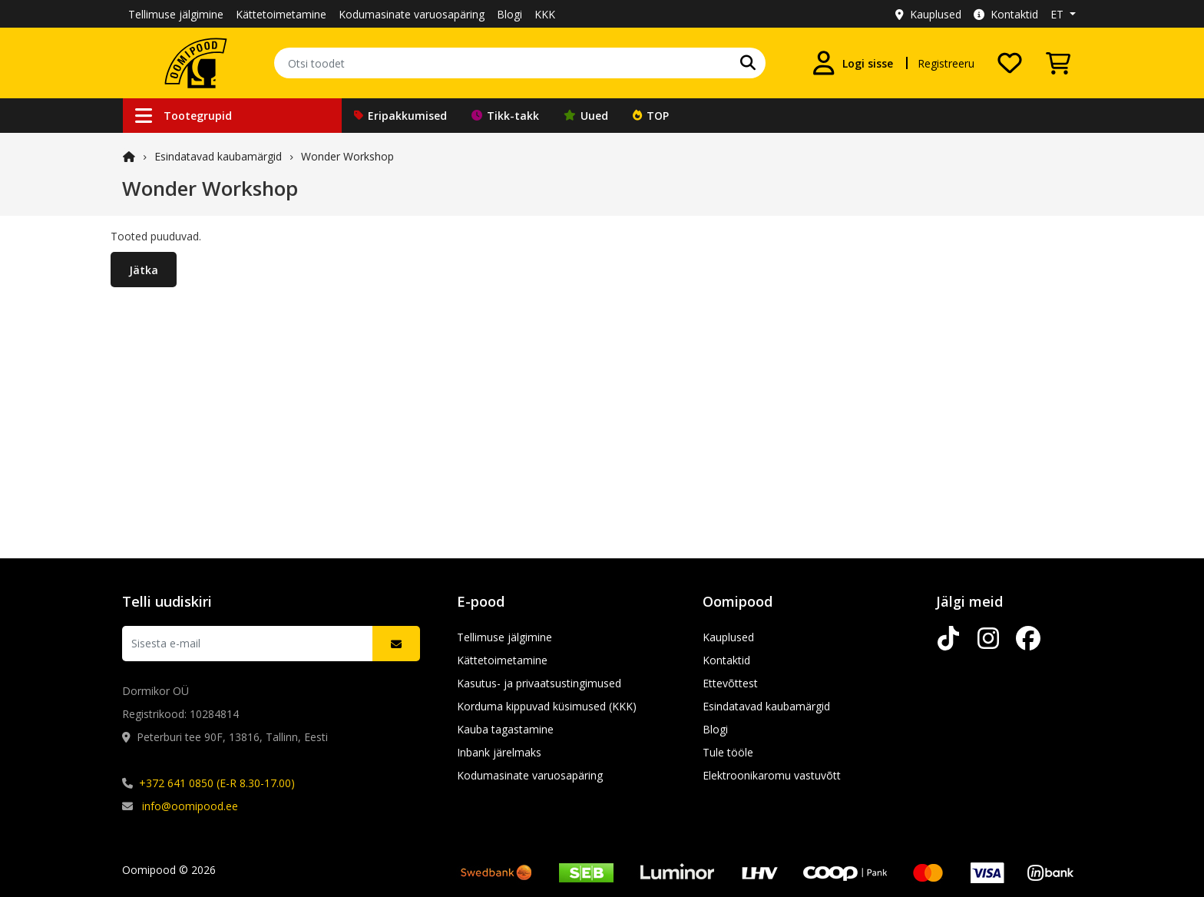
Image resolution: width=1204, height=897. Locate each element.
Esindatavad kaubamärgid (218, 156)
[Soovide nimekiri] (1010, 63)
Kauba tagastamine (505, 729)
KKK (544, 14)
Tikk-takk (505, 115)
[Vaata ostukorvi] (1058, 63)
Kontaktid (1006, 14)
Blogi (509, 14)
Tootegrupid (183, 115)
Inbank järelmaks (499, 752)
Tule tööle (728, 752)
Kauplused (928, 14)
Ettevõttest (730, 683)
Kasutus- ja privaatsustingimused (539, 683)
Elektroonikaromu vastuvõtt (772, 775)
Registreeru (946, 63)
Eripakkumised (400, 115)
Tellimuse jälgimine (175, 14)
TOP (651, 115)
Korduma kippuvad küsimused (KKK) (547, 706)
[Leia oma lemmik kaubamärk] (748, 63)
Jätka (143, 270)
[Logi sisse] (852, 63)
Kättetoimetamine (281, 14)
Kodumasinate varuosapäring (412, 14)
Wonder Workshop (347, 156)
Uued (586, 115)
